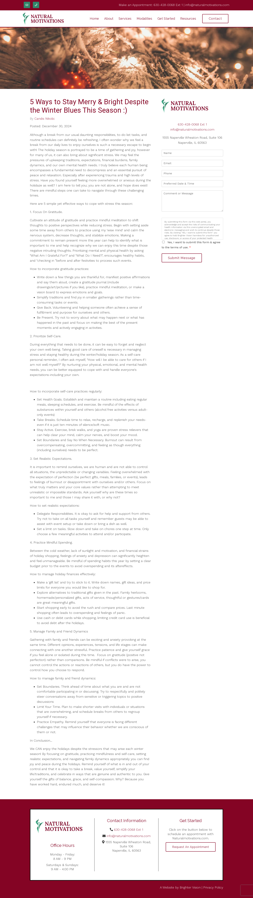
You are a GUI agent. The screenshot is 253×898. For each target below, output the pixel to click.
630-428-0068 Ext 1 (168, 5)
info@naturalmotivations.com (207, 5)
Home (94, 18)
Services (125, 18)
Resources (188, 18)
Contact (215, 18)
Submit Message (182, 258)
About (108, 18)
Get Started (166, 18)
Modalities (144, 18)
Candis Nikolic (44, 118)
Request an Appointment (190, 847)
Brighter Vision (190, 887)
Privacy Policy (213, 887)
